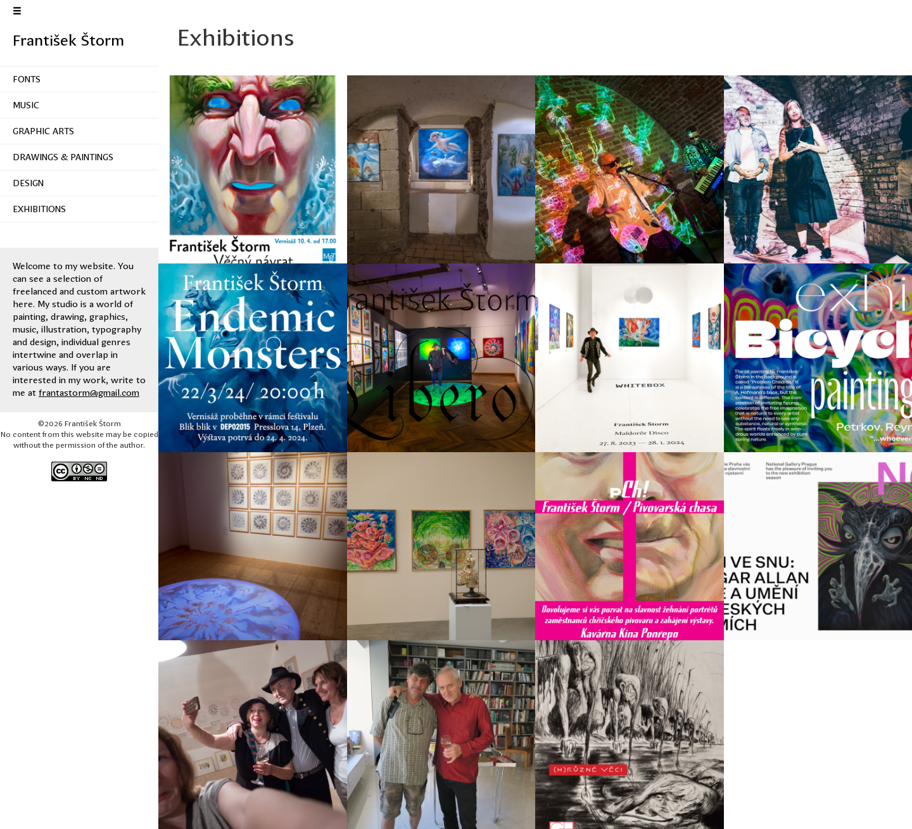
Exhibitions (39, 209)
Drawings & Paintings (63, 157)
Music (26, 105)
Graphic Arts (43, 131)
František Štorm (68, 40)
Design (28, 183)
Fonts (27, 79)
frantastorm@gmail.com (89, 393)
